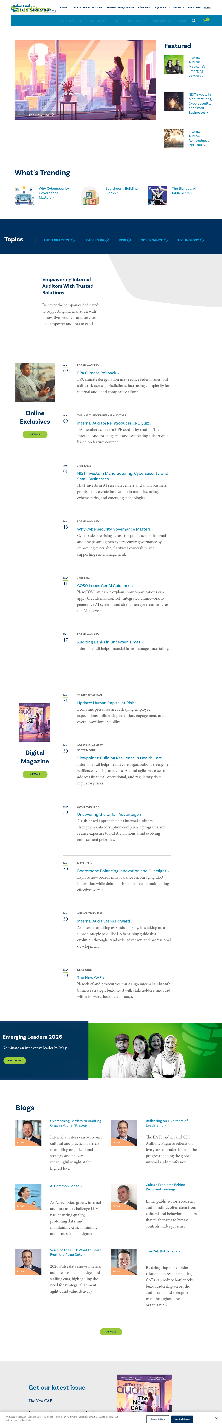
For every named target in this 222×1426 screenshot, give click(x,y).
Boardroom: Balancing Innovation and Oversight (121, 869)
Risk (116, 20)
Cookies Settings (157, 1419)
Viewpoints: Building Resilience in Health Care (119, 756)
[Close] (216, 1418)
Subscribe (195, 8)
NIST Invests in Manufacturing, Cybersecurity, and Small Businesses (199, 100)
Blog (182, 20)
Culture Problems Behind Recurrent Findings (169, 1187)
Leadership (98, 20)
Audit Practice (71, 20)
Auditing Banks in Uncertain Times (108, 640)
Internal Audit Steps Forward (103, 919)
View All (35, 433)
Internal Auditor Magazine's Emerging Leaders (196, 65)
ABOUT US (181, 8)
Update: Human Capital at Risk (105, 701)
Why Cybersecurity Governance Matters (51, 190)
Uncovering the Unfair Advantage (108, 813)
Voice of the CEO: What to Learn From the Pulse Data (74, 1242)
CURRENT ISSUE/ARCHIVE (129, 8)
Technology (136, 20)
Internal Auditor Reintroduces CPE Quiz (198, 132)
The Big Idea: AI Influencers (186, 184)
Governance (162, 20)
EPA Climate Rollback (96, 371)
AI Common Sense (67, 1185)
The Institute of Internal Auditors (95, 8)
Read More (15, 1059)
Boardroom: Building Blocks (119, 184)
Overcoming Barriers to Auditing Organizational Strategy (72, 1125)
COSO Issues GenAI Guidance (103, 584)
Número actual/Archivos (159, 8)
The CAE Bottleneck (164, 1240)
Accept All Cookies (182, 1419)
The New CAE (89, 976)
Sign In (207, 8)
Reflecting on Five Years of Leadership (170, 1122)
